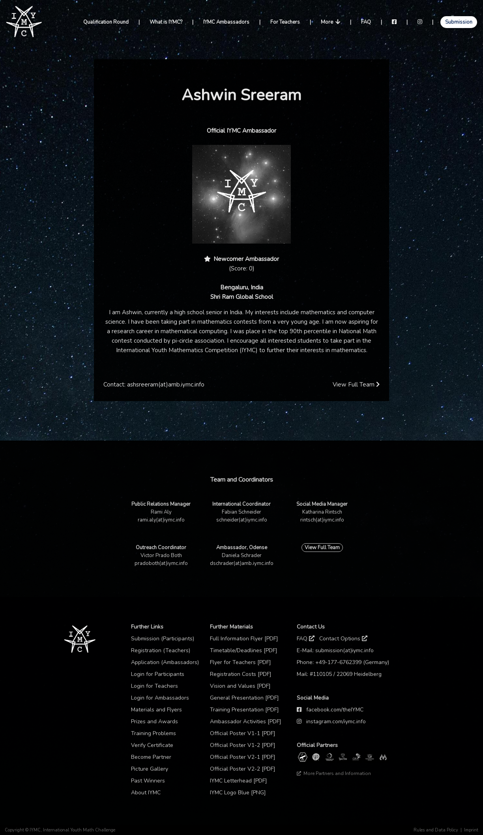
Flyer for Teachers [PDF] (240, 662)
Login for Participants (157, 674)
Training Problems (153, 733)
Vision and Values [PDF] (240, 686)
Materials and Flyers (156, 709)
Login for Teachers (154, 686)
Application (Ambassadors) (165, 662)
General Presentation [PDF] (244, 698)
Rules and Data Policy (436, 830)
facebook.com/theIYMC (334, 709)
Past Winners (148, 780)
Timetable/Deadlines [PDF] (243, 650)
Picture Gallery (149, 769)
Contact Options (343, 638)
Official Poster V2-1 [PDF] (242, 757)
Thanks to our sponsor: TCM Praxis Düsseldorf (345, 785)
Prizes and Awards (154, 721)
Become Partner (151, 757)
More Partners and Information (334, 773)
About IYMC (146, 792)
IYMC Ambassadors (226, 22)
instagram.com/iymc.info (336, 721)
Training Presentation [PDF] (244, 709)
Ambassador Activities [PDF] (245, 721)
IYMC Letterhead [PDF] (238, 780)
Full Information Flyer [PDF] (244, 638)
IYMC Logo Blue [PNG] (238, 792)
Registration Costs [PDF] (240, 674)
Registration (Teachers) (160, 650)
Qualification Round (106, 22)
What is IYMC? (166, 22)
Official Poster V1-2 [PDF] (242, 745)
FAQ (366, 22)
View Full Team (356, 384)
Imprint (471, 830)
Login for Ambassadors (160, 698)
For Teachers (285, 22)
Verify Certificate (152, 745)
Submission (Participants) (162, 638)
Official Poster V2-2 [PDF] (242, 769)
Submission (458, 22)
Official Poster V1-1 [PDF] (242, 733)
